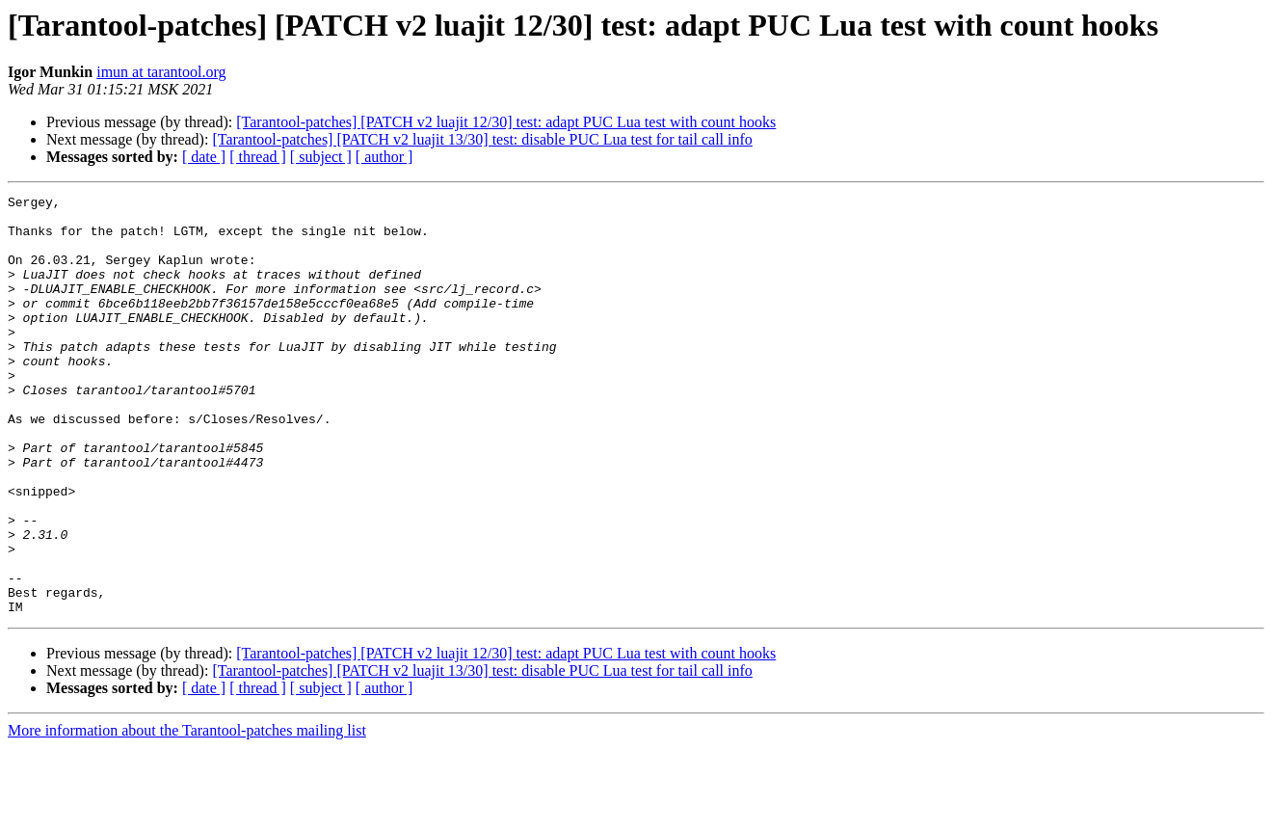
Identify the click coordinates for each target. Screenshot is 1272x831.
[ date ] (203, 156)
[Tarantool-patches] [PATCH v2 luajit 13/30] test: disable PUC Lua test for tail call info (482, 139)
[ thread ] (257, 156)
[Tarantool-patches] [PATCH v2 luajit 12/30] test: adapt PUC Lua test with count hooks (506, 122)
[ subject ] (321, 156)
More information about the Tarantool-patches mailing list (187, 814)
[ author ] (384, 156)
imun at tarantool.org (160, 72)
